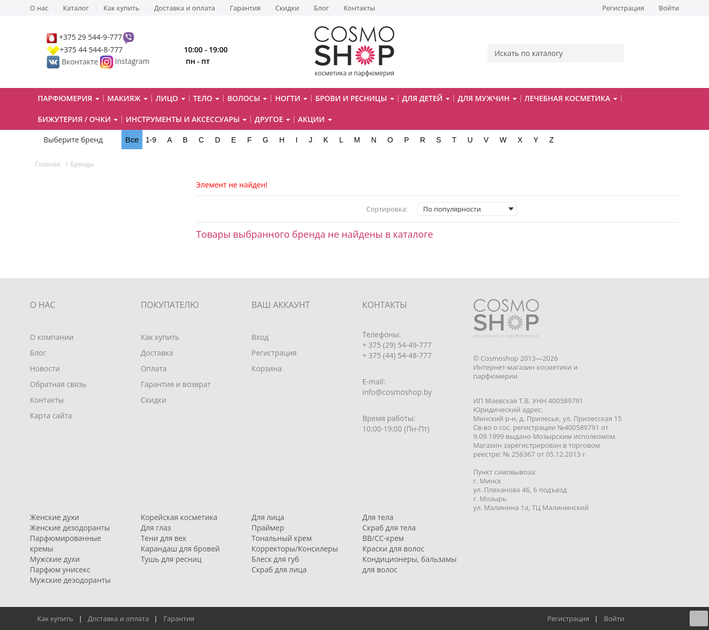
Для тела (377, 517)
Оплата (154, 368)
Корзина (266, 368)
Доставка (157, 353)
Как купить (122, 8)
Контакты (359, 8)
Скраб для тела (389, 528)
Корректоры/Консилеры (294, 549)
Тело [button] (206, 98)
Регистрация (623, 8)
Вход (260, 337)
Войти (669, 8)
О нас (39, 8)
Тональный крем (281, 538)
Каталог (75, 8)
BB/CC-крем (383, 538)
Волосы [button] (247, 98)
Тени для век (164, 538)
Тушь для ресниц (171, 559)
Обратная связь (58, 384)
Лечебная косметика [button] (571, 98)
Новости (45, 368)
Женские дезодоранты (70, 528)
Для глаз (156, 528)
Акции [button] (315, 119)
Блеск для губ (275, 559)
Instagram (132, 62)
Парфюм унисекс (60, 569)
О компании (52, 337)
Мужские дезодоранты (70, 580)
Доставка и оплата (184, 8)
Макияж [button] (127, 98)
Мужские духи (55, 559)
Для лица (267, 517)
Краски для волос (393, 549)
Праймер (267, 528)
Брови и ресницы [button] (354, 98)
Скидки (287, 8)
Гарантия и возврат (176, 384)
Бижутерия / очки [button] (78, 119)
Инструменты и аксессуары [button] (186, 119)
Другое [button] (272, 119)
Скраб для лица (278, 569)
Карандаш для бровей (180, 549)
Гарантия (245, 8)
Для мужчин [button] (487, 98)
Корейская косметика (179, 517)
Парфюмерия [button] (68, 98)
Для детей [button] (426, 98)
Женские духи (54, 517)
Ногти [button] (291, 98)
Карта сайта (51, 416)
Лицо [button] (170, 98)
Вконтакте (73, 62)
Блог (321, 8)
